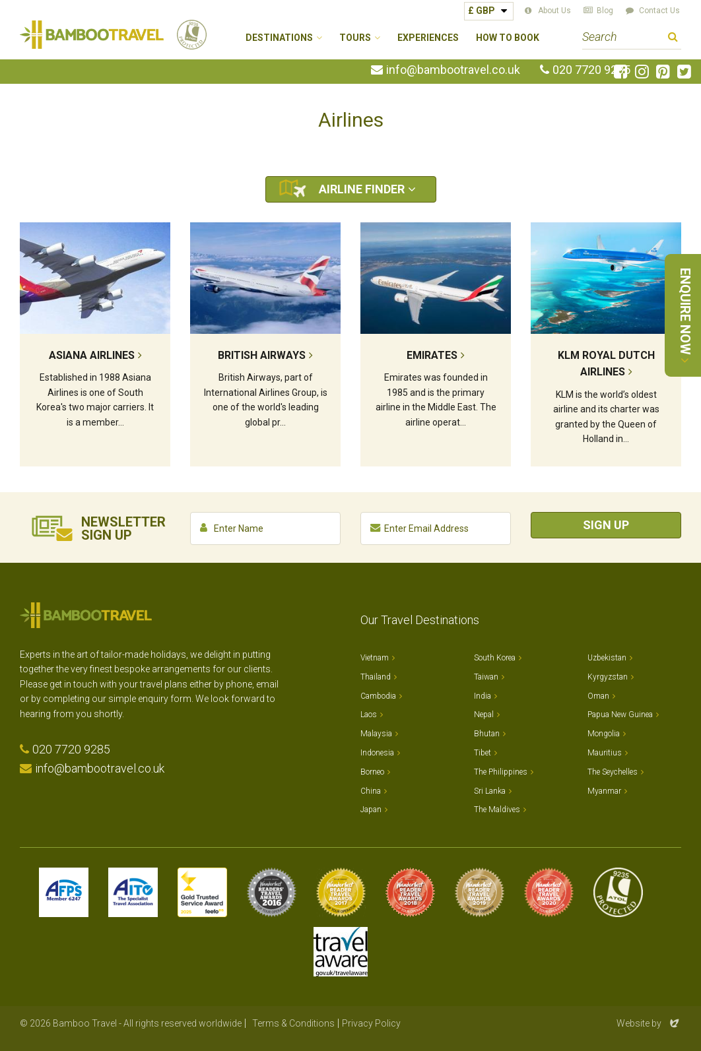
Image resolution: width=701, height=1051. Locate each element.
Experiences (428, 38)
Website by (649, 1023)
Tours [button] (355, 38)
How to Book (507, 38)
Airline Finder (362, 189)
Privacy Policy (371, 1023)
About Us (554, 10)
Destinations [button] (279, 38)
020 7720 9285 (591, 70)
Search (673, 38)
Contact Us (659, 10)
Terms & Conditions (293, 1023)
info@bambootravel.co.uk (453, 70)
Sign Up (606, 525)
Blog (605, 10)
